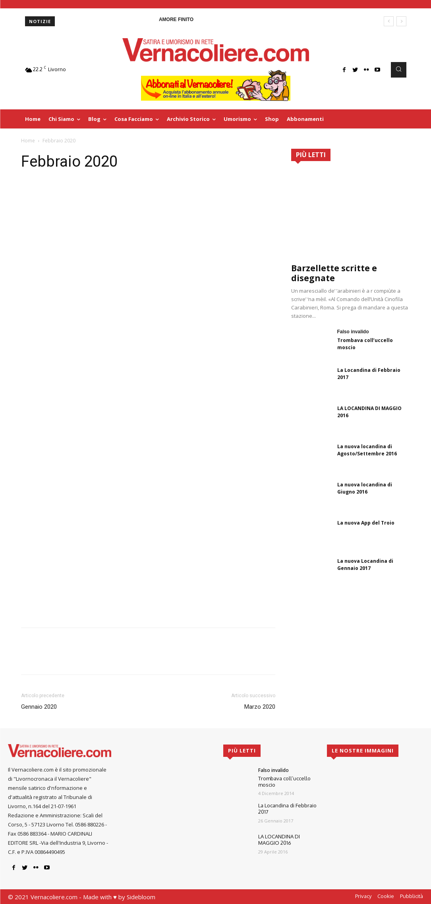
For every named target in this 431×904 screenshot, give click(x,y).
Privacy (363, 896)
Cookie (385, 896)
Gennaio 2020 (39, 706)
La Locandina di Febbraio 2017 (287, 808)
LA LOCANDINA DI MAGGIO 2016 (279, 839)
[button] (398, 69)
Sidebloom (141, 897)
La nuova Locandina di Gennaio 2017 (365, 565)
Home (28, 140)
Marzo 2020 (259, 706)
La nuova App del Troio (365, 522)
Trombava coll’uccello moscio (284, 781)
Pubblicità (411, 896)
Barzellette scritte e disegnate (334, 273)
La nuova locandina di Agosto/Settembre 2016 (367, 450)
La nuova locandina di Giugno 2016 (364, 488)
